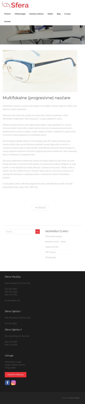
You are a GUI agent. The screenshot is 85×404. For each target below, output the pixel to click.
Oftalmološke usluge (13, 362)
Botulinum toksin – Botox (55, 241)
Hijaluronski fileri (52, 247)
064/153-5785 (11, 295)
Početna (9, 15)
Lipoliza (40, 207)
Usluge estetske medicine (15, 365)
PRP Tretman (50, 252)
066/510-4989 (11, 342)
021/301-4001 (11, 289)
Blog (60, 15)
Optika (52, 15)
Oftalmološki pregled (53, 236)
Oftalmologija (21, 15)
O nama (69, 15)
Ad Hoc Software (74, 398)
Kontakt (9, 25)
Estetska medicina (38, 15)
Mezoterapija (50, 257)
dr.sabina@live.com (12, 300)
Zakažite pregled (15, 375)
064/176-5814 (11, 292)
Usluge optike (10, 367)
